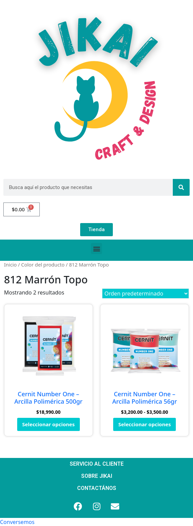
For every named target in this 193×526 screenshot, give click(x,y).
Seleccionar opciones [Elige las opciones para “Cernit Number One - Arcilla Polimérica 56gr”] (144, 424)
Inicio (10, 264)
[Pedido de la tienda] (145, 293)
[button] (96, 248)
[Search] (181, 187)
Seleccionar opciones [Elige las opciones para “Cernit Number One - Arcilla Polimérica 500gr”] (48, 424)
